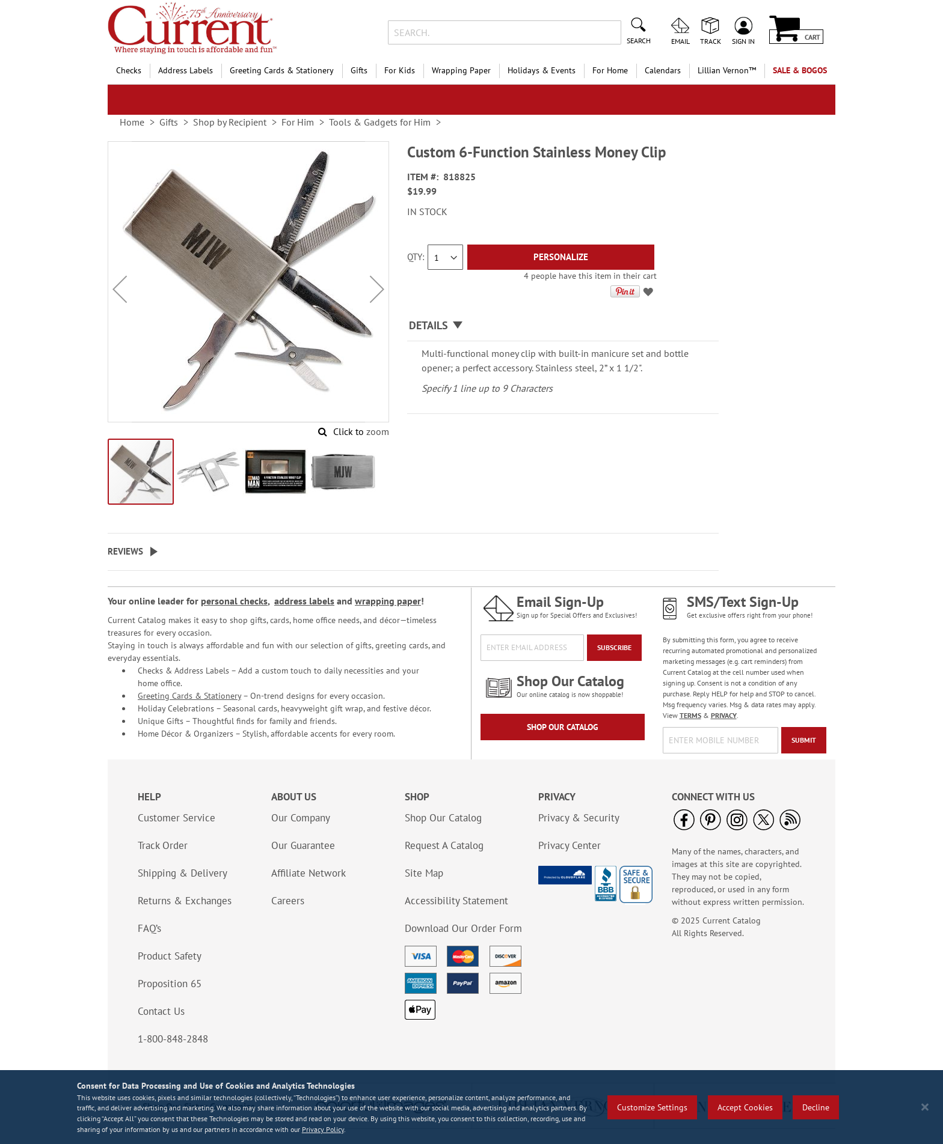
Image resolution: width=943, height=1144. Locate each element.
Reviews (125, 551)
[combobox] (504, 32)
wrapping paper (388, 601)
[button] (120, 289)
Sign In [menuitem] (743, 41)
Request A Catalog (444, 845)
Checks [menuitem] (128, 70)
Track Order (163, 845)
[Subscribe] (614, 647)
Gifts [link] (168, 122)
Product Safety (169, 956)
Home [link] (132, 122)
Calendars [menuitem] (663, 70)
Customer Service (176, 817)
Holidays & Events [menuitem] (542, 70)
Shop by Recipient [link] (229, 122)
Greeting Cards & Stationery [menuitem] (282, 70)
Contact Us (161, 1011)
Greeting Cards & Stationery (189, 695)
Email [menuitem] (680, 41)
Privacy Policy (323, 1129)
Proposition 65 (169, 983)
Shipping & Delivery (182, 873)
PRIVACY (724, 715)
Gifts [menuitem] (359, 70)
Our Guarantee (303, 845)
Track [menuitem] (710, 41)
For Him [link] (297, 122)
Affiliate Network (308, 873)
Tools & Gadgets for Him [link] (380, 122)
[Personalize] (560, 257)
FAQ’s (149, 928)
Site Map (424, 873)
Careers (287, 900)
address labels (304, 601)
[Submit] (803, 740)
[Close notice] (925, 1107)
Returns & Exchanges (185, 900)
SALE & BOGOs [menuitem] (800, 70)
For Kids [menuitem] (399, 70)
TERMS (690, 715)
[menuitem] (726, 70)
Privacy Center (569, 845)
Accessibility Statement (456, 900)
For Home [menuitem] (610, 70)
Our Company (300, 817)
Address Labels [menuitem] (185, 70)
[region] (471, 1107)
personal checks (234, 601)
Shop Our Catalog (562, 727)
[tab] (563, 326)
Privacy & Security (578, 817)
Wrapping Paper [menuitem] (461, 70)
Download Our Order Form (463, 928)
